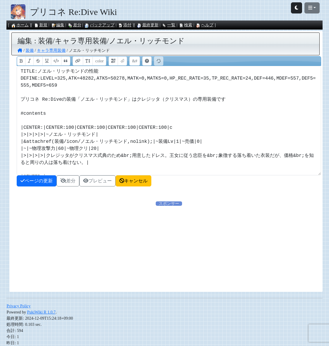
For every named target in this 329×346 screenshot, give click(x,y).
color (99, 61)
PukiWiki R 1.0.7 (41, 312)
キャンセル (133, 180)
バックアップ (99, 25)
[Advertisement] (169, 248)
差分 (74, 25)
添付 (124, 25)
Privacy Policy (18, 306)
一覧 (168, 25)
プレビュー (97, 180)
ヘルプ (204, 25)
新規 (40, 25)
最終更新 (148, 25)
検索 (185, 25)
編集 (57, 25)
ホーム (20, 25)
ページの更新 (36, 180)
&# (134, 61)
